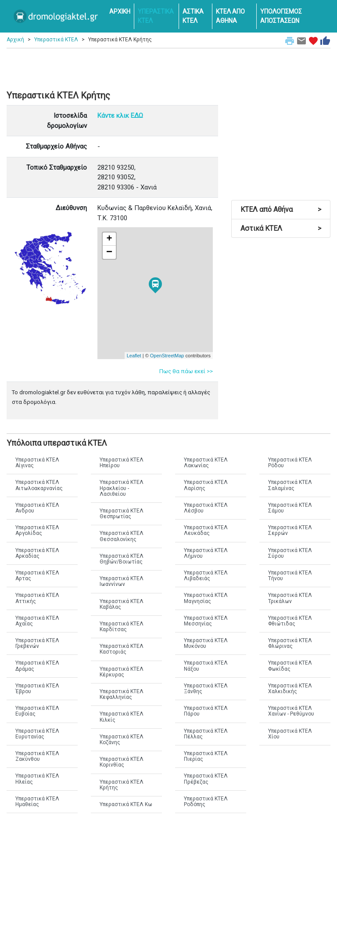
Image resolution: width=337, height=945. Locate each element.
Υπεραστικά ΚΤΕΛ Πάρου (206, 711)
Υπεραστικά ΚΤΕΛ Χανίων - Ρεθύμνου (291, 711)
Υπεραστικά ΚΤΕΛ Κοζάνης (121, 739)
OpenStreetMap (167, 355)
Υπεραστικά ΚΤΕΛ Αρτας (37, 576)
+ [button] (109, 239)
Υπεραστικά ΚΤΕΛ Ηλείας (37, 779)
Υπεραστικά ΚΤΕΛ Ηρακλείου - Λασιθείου (121, 488)
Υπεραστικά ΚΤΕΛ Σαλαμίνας (290, 485)
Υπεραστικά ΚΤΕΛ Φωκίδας (290, 666)
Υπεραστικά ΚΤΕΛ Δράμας (37, 666)
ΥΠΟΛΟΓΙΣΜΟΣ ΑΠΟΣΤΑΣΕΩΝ (281, 16)
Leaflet (134, 355)
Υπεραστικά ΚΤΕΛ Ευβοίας (37, 711)
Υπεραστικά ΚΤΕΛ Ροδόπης (206, 801)
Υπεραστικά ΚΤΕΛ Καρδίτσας (121, 626)
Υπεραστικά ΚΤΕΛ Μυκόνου (206, 643)
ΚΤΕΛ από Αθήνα (280, 209)
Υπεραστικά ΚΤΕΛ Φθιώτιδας (290, 621)
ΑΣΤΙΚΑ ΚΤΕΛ (193, 16)
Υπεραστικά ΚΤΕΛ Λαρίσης (206, 485)
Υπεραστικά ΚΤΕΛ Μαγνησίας (206, 598)
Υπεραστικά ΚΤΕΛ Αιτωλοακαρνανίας (39, 485)
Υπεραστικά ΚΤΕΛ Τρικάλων (290, 598)
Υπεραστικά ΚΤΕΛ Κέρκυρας (121, 672)
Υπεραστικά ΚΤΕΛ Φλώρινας (290, 643)
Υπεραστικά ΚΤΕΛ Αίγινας (37, 463)
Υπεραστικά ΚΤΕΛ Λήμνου (206, 553)
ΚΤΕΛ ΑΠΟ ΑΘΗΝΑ (230, 16)
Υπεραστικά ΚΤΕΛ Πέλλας (206, 734)
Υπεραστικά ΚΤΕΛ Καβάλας (121, 604)
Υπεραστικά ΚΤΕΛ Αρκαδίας (37, 553)
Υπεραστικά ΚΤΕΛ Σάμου (290, 508)
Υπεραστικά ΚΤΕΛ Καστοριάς (121, 649)
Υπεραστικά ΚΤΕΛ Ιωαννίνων (121, 581)
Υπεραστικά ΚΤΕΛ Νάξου (206, 666)
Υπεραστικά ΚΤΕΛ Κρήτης (121, 785)
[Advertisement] (168, 66)
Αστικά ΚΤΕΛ (280, 228)
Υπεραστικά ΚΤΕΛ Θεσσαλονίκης (121, 536)
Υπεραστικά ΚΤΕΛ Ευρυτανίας (37, 734)
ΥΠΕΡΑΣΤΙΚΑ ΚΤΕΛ (156, 16)
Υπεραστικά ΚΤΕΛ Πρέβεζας (206, 779)
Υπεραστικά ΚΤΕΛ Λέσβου (206, 508)
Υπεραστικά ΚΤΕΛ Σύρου (290, 553)
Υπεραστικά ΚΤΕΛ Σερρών (290, 530)
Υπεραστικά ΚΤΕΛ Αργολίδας (37, 530)
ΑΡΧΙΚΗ (119, 11)
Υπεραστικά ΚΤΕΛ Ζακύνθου (37, 756)
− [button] (109, 252)
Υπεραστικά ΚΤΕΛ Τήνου (290, 576)
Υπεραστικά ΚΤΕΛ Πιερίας (206, 756)
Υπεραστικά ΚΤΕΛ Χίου (290, 734)
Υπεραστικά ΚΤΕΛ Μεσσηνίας (206, 621)
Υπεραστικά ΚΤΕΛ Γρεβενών (37, 643)
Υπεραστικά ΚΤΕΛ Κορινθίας (121, 762)
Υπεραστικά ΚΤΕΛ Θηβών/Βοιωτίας (121, 559)
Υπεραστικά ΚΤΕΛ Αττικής (37, 598)
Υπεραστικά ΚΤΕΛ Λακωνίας (206, 463)
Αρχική (15, 39)
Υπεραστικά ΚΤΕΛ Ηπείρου (121, 463)
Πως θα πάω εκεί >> (186, 371)
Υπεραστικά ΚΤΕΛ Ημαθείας (37, 801)
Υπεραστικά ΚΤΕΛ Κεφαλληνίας (121, 694)
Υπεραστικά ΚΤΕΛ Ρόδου (290, 463)
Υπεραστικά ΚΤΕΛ (56, 39)
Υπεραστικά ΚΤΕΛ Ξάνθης (206, 688)
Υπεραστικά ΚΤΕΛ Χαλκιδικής (290, 688)
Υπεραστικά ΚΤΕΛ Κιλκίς (121, 717)
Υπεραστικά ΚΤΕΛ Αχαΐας (37, 621)
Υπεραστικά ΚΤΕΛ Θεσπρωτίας (121, 514)
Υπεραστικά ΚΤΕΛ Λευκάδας (206, 530)
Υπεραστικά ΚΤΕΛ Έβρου (37, 688)
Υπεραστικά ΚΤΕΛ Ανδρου (37, 508)
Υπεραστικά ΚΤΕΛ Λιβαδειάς (206, 576)
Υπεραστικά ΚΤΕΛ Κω (126, 804)
